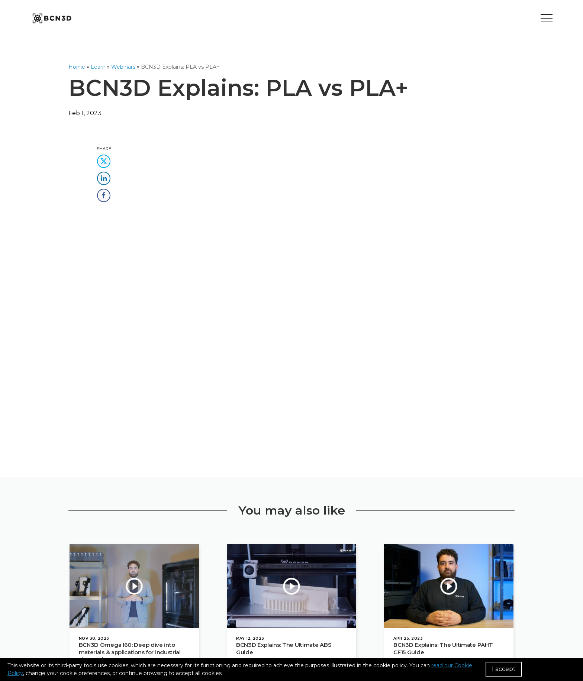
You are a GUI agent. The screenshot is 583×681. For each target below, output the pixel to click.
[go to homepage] (51, 18)
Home (76, 67)
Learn (98, 67)
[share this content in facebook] (103, 193)
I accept (504, 668)
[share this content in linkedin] (103, 175)
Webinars (123, 67)
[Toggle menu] (546, 18)
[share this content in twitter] (103, 158)
